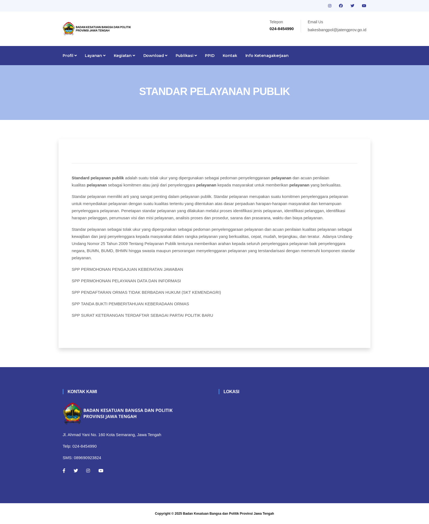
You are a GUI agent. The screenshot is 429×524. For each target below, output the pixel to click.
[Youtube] (101, 471)
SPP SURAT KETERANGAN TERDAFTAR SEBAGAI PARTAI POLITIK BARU (142, 315)
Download (155, 55)
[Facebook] (64, 471)
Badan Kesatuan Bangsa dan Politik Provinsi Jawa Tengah (228, 514)
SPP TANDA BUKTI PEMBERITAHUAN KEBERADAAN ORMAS (130, 303)
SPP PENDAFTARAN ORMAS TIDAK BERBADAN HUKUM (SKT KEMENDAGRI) (146, 292)
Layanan (95, 55)
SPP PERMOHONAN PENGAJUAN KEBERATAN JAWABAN (127, 269)
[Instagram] (88, 471)
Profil (70, 55)
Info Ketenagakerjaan (267, 55)
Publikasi (186, 55)
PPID (209, 55)
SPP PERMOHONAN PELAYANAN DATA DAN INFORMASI (126, 280)
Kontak (230, 55)
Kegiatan (124, 55)
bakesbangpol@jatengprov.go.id (337, 29)
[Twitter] (76, 471)
